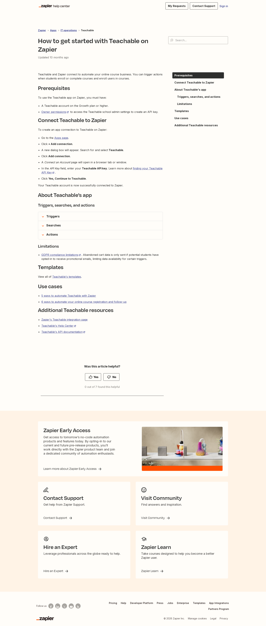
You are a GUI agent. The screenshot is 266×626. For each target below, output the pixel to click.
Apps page (61, 138)
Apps (53, 30)
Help (123, 603)
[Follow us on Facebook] (50, 606)
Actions (52, 234)
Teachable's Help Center (57, 325)
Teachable (87, 30)
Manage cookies (197, 618)
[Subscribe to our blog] (78, 606)
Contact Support (55, 517)
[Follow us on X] (64, 606)
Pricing (113, 603)
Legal (213, 618)
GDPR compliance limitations (59, 254)
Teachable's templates (66, 276)
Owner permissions (53, 112)
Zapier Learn (150, 571)
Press (160, 603)
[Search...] (198, 40)
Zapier (42, 30)
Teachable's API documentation (62, 332)
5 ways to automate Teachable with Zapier (68, 295)
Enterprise (183, 603)
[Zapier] (45, 618)
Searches (53, 225)
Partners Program (218, 608)
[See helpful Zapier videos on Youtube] (71, 606)
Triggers (53, 216)
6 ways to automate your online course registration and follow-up (84, 301)
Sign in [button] (224, 6)
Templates (199, 603)
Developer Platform (141, 603)
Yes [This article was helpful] (95, 377)
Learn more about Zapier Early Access (70, 468)
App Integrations (219, 603)
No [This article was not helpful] (114, 377)
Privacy (224, 618)
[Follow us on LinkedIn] (57, 606)
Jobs (170, 603)
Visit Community (153, 517)
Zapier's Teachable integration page (64, 319)
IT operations (69, 30)
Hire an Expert (53, 571)
